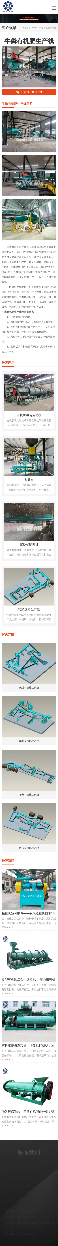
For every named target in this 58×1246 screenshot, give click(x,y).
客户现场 (32, 28)
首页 (24, 28)
